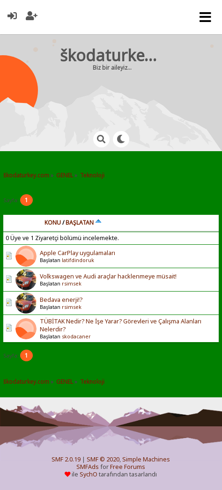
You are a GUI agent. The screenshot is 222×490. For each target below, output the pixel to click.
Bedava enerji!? (61, 300)
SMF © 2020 (103, 459)
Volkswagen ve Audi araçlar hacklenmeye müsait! (108, 276)
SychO (88, 474)
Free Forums (127, 467)
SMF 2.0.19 (66, 459)
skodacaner (76, 336)
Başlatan (84, 223)
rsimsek (71, 283)
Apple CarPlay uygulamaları (77, 253)
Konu (52, 223)
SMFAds (87, 467)
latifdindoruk (78, 260)
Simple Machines (146, 459)
